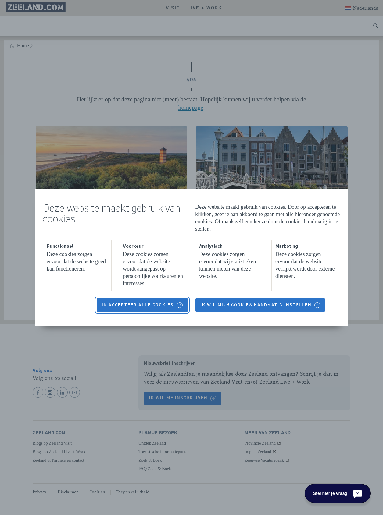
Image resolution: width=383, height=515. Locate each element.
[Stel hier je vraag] (338, 493)
